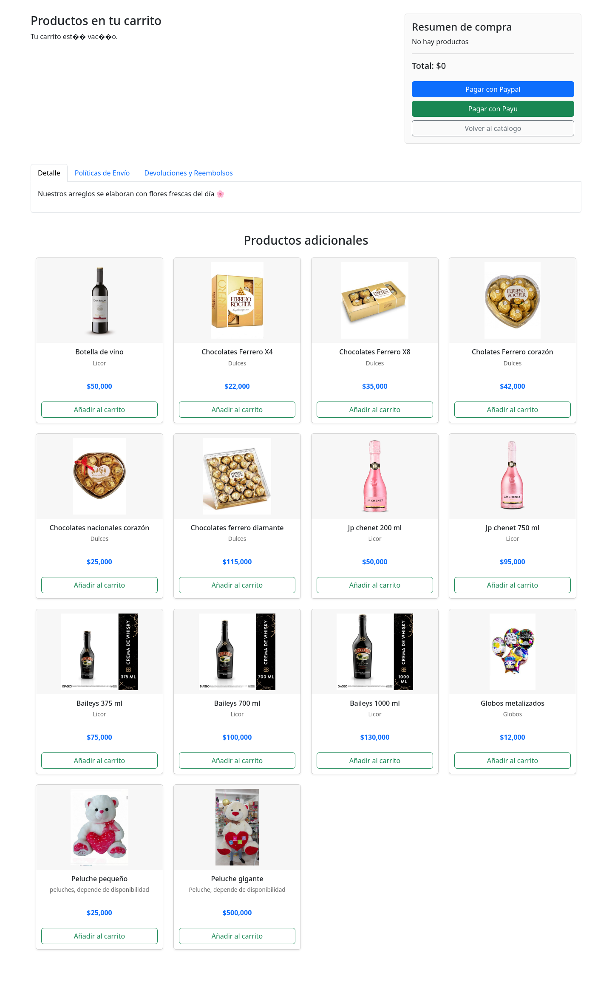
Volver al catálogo (493, 128)
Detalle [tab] (49, 173)
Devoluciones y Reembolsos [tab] (188, 173)
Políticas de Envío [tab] (102, 173)
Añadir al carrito (99, 409)
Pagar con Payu (493, 108)
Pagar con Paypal (492, 89)
